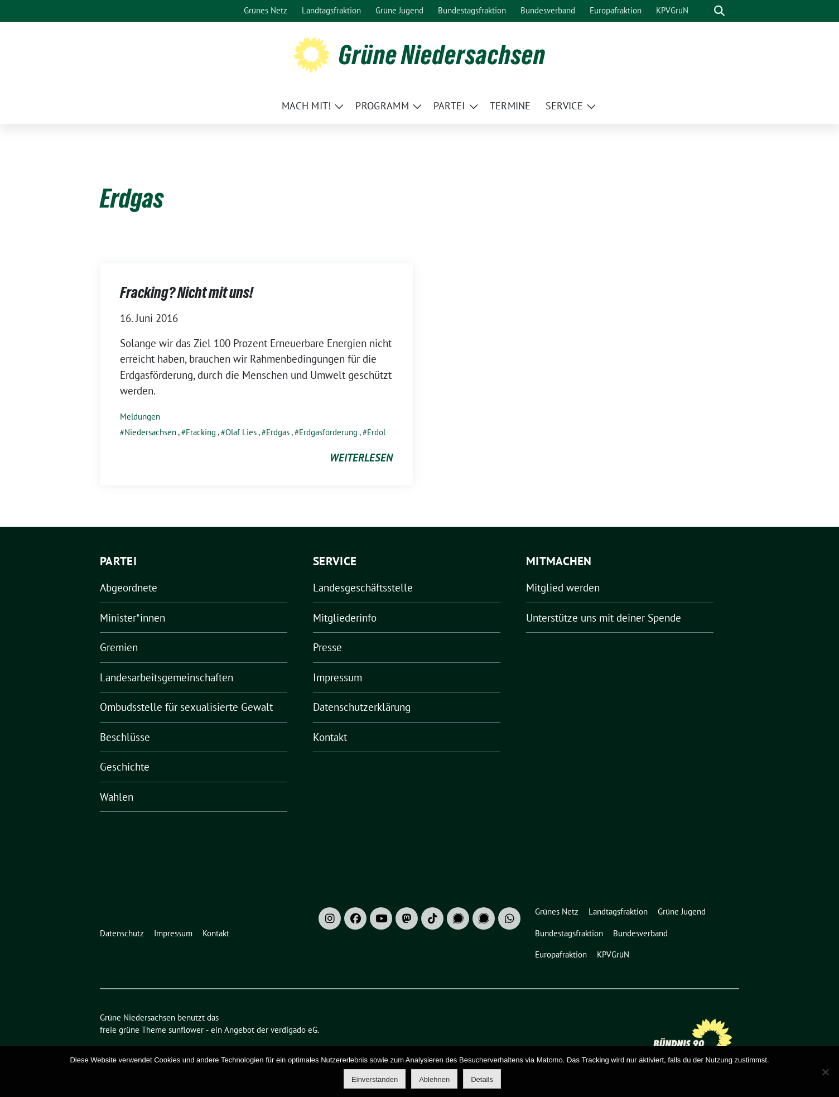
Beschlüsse (125, 737)
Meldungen (140, 416)
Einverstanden (374, 1079)
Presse (327, 647)
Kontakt (330, 737)
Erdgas (278, 432)
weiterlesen (361, 457)
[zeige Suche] (719, 11)
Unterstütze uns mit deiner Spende (603, 617)
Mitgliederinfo (345, 617)
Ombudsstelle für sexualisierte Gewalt (186, 707)
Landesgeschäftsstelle (363, 587)
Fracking (201, 432)
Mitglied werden (563, 587)
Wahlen (116, 796)
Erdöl (376, 432)
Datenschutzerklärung (362, 707)
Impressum (337, 677)
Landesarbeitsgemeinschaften (166, 677)
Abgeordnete (128, 587)
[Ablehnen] (825, 1071)
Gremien (119, 647)
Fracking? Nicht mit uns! (186, 292)
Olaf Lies (241, 432)
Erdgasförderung (328, 432)
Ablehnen (434, 1079)
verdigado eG (294, 1029)
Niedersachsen (150, 432)
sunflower (186, 1029)
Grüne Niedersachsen (442, 55)
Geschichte (125, 766)
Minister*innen (132, 617)
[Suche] (703, 11)
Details (482, 1079)
